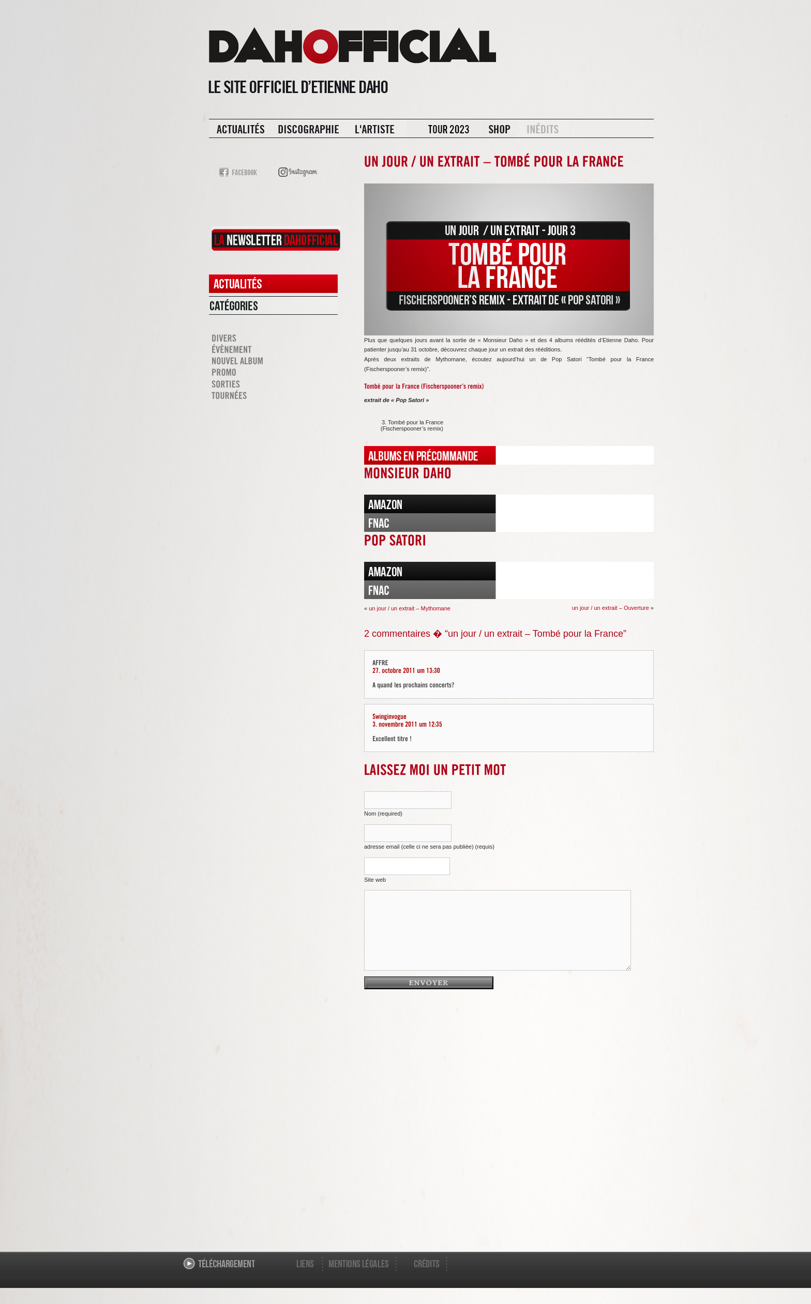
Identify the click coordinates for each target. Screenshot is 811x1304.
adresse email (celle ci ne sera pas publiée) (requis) (429, 846)
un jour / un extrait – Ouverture (610, 608)
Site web (375, 880)
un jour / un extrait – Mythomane (409, 608)
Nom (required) (383, 813)
